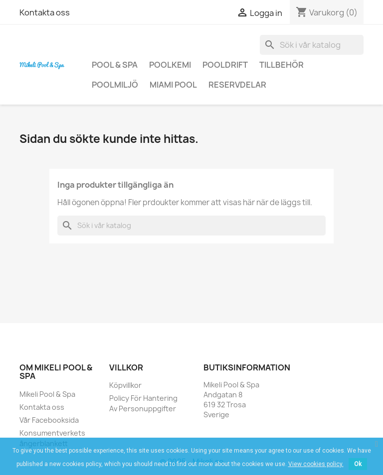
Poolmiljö (115, 84)
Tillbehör (281, 64)
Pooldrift (225, 64)
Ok (358, 464)
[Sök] (312, 45)
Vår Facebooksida (49, 420)
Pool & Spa (115, 64)
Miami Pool (173, 84)
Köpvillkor (125, 385)
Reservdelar (237, 84)
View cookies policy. (316, 464)
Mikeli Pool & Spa (47, 394)
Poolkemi (170, 64)
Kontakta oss (44, 12)
